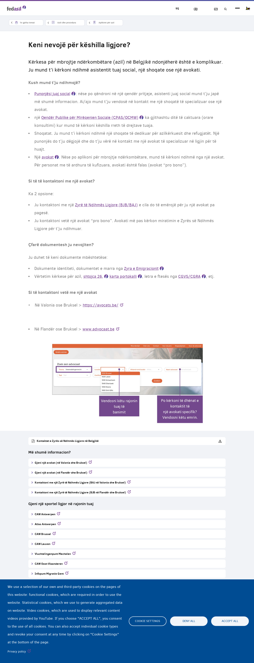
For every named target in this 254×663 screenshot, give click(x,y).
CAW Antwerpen (45, 514)
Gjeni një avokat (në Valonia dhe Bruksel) (61, 463)
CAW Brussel (43, 534)
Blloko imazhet (190, 9)
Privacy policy (17, 651)
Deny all (189, 621)
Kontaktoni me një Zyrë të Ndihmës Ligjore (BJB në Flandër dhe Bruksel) (80, 492)
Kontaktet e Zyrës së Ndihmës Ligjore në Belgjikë (68, 441)
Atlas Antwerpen (45, 524)
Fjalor (212, 9)
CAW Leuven (42, 544)
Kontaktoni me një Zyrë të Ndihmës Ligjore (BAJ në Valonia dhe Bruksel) (80, 482)
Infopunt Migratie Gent (49, 574)
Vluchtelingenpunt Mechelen (53, 554)
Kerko (224, 9)
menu (237, 8)
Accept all (230, 621)
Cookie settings (147, 621)
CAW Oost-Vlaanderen (49, 564)
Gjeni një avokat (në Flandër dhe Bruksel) (61, 473)
